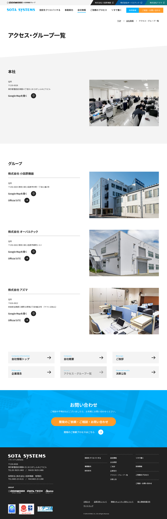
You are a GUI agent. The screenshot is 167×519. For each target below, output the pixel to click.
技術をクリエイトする (93, 458)
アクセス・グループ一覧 (119, 475)
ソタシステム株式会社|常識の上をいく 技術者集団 (21, 10)
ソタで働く (140, 458)
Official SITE (14, 200)
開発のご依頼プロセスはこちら (79, 432)
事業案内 (88, 466)
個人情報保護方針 (143, 502)
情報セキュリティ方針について (122, 502)
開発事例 (88, 471)
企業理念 (113, 471)
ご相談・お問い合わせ (144, 483)
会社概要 (113, 462)
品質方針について (100, 502)
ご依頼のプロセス (142, 475)
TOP (119, 20)
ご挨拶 (112, 466)
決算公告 (113, 479)
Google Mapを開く (17, 95)
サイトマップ (88, 506)
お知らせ (87, 502)
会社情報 (130, 20)
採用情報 (139, 466)
